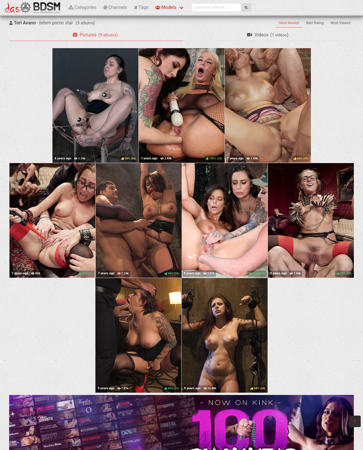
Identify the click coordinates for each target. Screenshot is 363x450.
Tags (141, 7)
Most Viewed (341, 23)
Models (165, 7)
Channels (115, 7)
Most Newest (289, 23)
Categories (82, 7)
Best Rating (314, 23)
